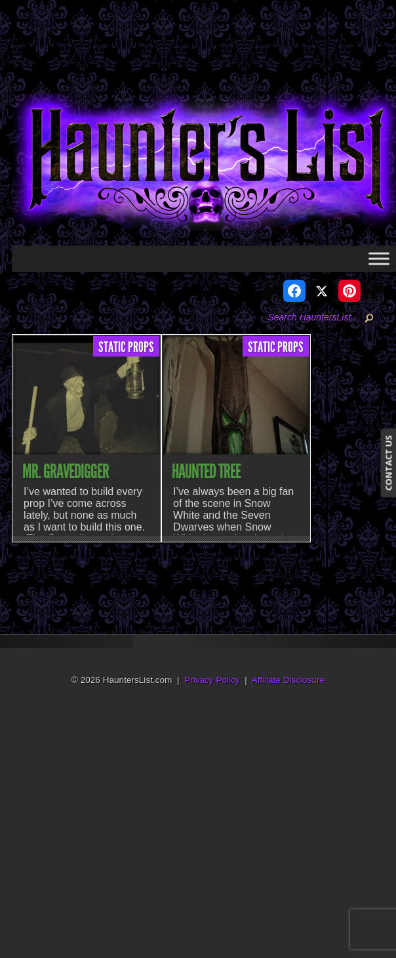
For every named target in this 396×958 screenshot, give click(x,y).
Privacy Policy (212, 680)
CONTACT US (388, 463)
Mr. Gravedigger (65, 471)
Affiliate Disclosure (288, 680)
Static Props (126, 347)
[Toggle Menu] (378, 258)
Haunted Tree (206, 471)
